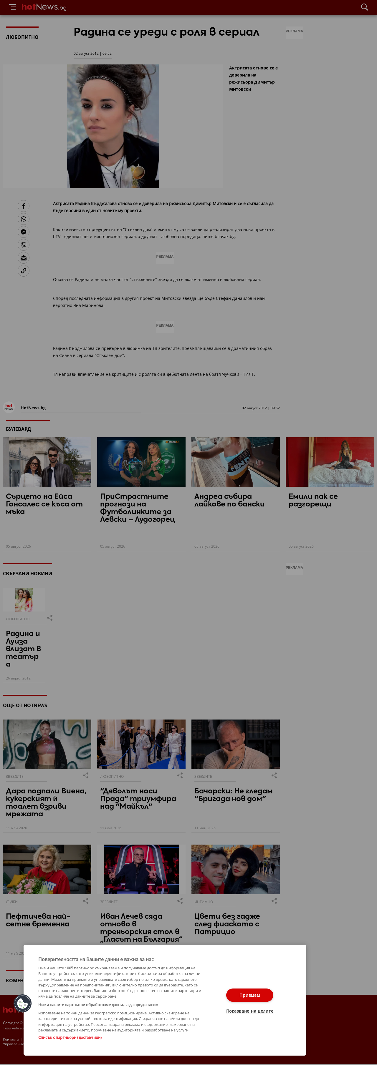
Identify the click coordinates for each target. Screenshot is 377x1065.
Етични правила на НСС (100, 1039)
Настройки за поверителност (28, 1044)
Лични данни (138, 1039)
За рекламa (34, 1039)
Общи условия (61, 1039)
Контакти (11, 1039)
